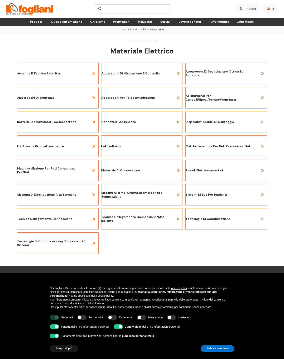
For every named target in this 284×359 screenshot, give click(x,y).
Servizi (165, 22)
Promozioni (121, 22)
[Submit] (99, 9)
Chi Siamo (97, 22)
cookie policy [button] (105, 295)
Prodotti (36, 22)
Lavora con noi (190, 22)
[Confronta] (270, 8)
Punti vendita (218, 22)
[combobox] (132, 8)
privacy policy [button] (179, 288)
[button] (232, 282)
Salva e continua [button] (217, 348)
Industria (145, 22)
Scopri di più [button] (64, 348)
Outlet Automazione (66, 22)
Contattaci (245, 22)
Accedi (251, 9)
